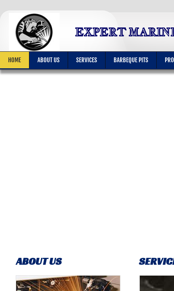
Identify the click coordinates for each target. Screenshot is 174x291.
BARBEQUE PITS (131, 60)
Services (86, 60)
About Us (48, 60)
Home (14, 60)
